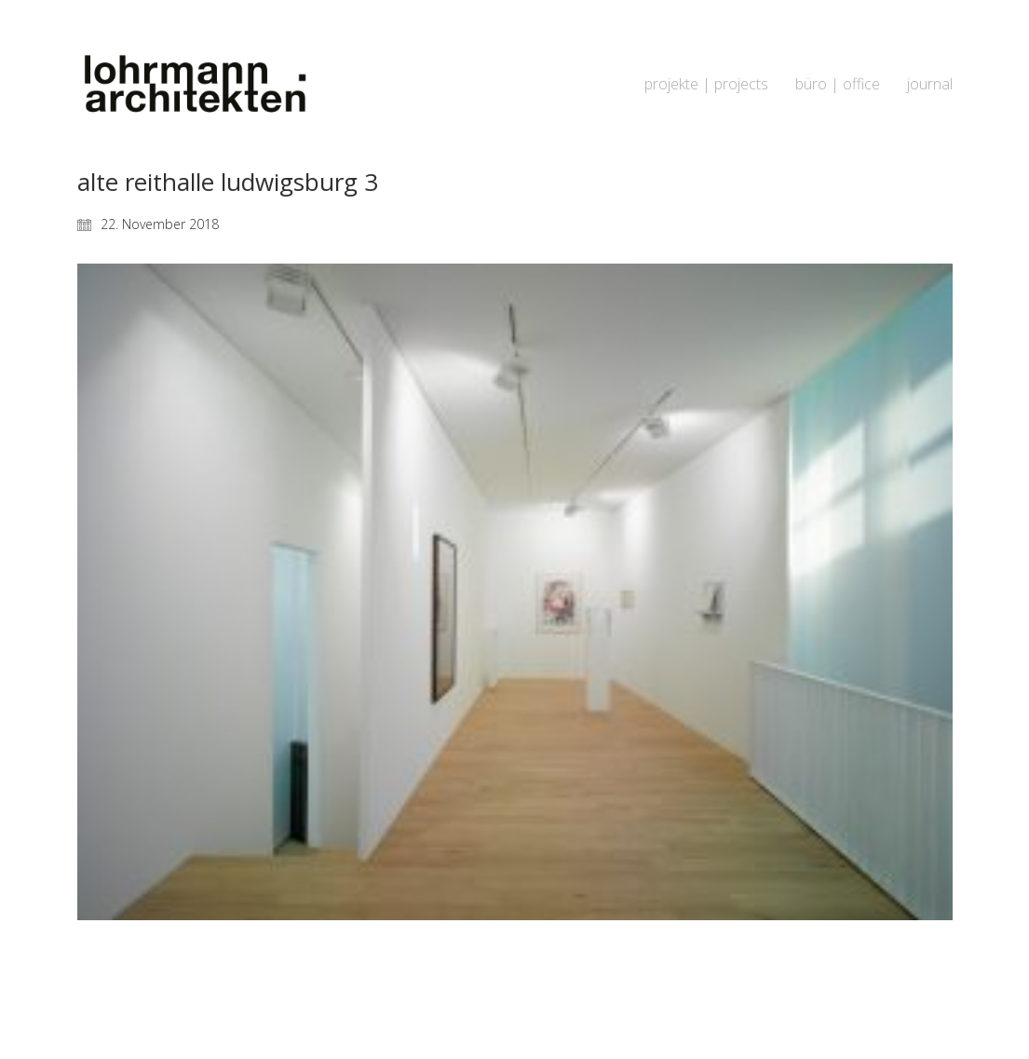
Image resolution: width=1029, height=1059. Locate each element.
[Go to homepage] (193, 84)
